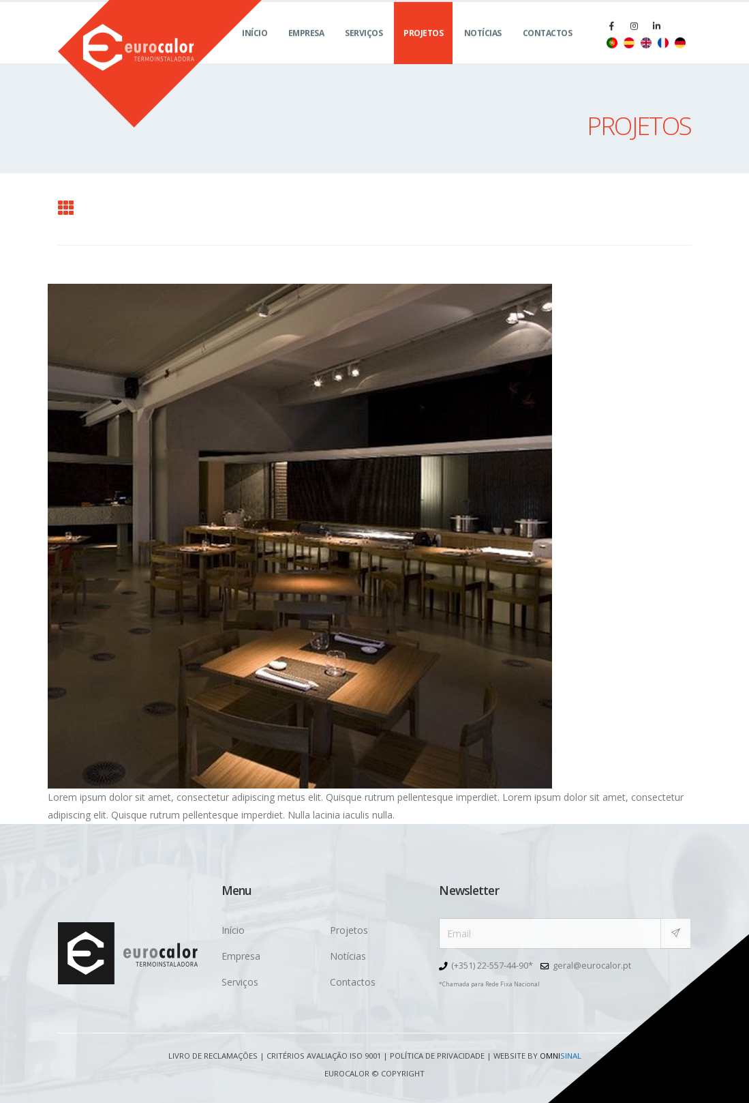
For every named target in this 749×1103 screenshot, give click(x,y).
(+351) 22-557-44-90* (492, 965)
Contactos (547, 48)
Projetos (423, 48)
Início (254, 48)
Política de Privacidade (437, 1055)
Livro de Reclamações (213, 1055)
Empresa (306, 48)
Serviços (363, 48)
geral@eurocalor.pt (592, 965)
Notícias (483, 48)
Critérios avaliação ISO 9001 (323, 1055)
